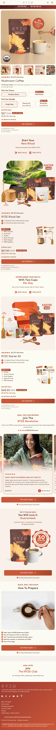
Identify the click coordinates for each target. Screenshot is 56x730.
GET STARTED (28, 124)
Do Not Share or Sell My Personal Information (17, 717)
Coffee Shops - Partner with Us (10, 713)
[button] (12, 2)
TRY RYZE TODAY (28, 500)
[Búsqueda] (48, 2)
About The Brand (6, 701)
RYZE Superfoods (11, 720)
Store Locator (5, 704)
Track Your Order (6, 708)
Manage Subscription (7, 706)
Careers (3, 710)
